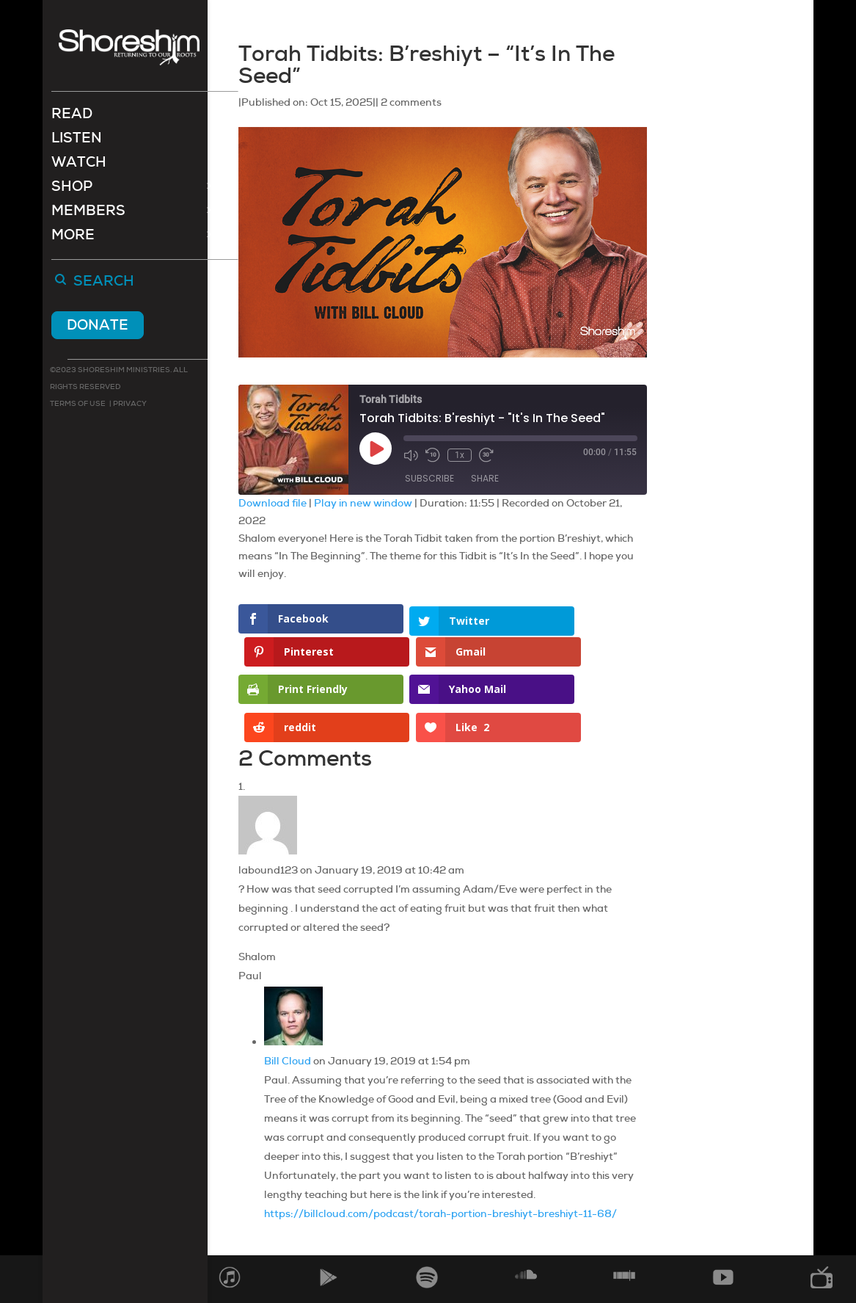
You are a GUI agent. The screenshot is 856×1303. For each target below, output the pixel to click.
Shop (71, 190)
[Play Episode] (375, 448)
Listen (76, 141)
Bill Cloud (287, 1006)
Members (88, 214)
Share (485, 478)
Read (71, 117)
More (73, 238)
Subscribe (429, 478)
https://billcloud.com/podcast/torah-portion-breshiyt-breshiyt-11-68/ (440, 1159)
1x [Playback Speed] (459, 455)
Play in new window (363, 502)
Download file (272, 502)
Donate (97, 326)
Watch (78, 166)
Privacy (129, 405)
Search (103, 283)
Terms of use (78, 405)
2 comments (411, 102)
